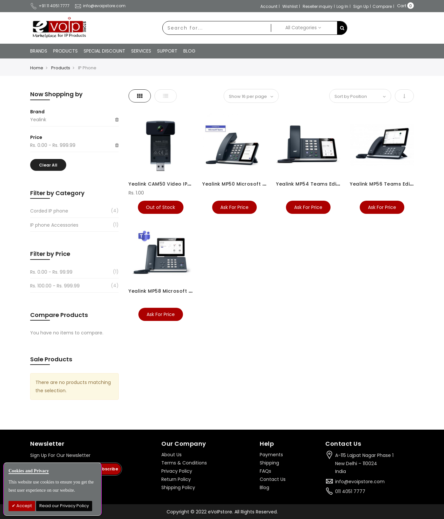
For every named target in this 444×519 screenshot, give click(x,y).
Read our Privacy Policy (64, 506)
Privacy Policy (176, 471)
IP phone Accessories (54, 225)
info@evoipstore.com (100, 6)
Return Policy (176, 479)
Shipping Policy (178, 487)
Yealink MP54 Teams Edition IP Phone (322, 184)
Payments (271, 454)
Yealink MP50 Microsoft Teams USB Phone (254, 184)
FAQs (265, 471)
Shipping (269, 463)
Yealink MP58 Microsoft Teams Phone (176, 291)
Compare (382, 6)
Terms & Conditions (184, 463)
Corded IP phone (49, 211)
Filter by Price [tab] (50, 254)
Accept (23, 506)
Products (60, 68)
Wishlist (290, 6)
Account (268, 6)
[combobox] (217, 27)
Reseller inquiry (318, 6)
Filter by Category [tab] (57, 193)
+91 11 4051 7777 (50, 6)
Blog (264, 487)
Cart (401, 6)
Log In (342, 6)
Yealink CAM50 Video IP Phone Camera (178, 184)
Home (36, 68)
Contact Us (273, 479)
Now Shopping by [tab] (56, 94)
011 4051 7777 (350, 491)
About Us (171, 454)
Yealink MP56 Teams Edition (384, 184)
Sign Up (361, 6)
